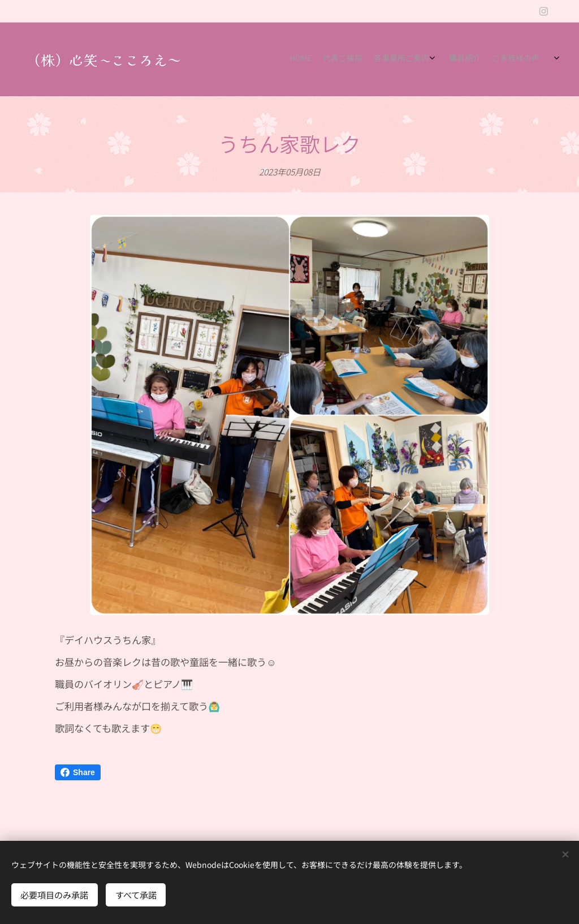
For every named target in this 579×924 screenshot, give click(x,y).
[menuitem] (450, 59)
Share (78, 772)
